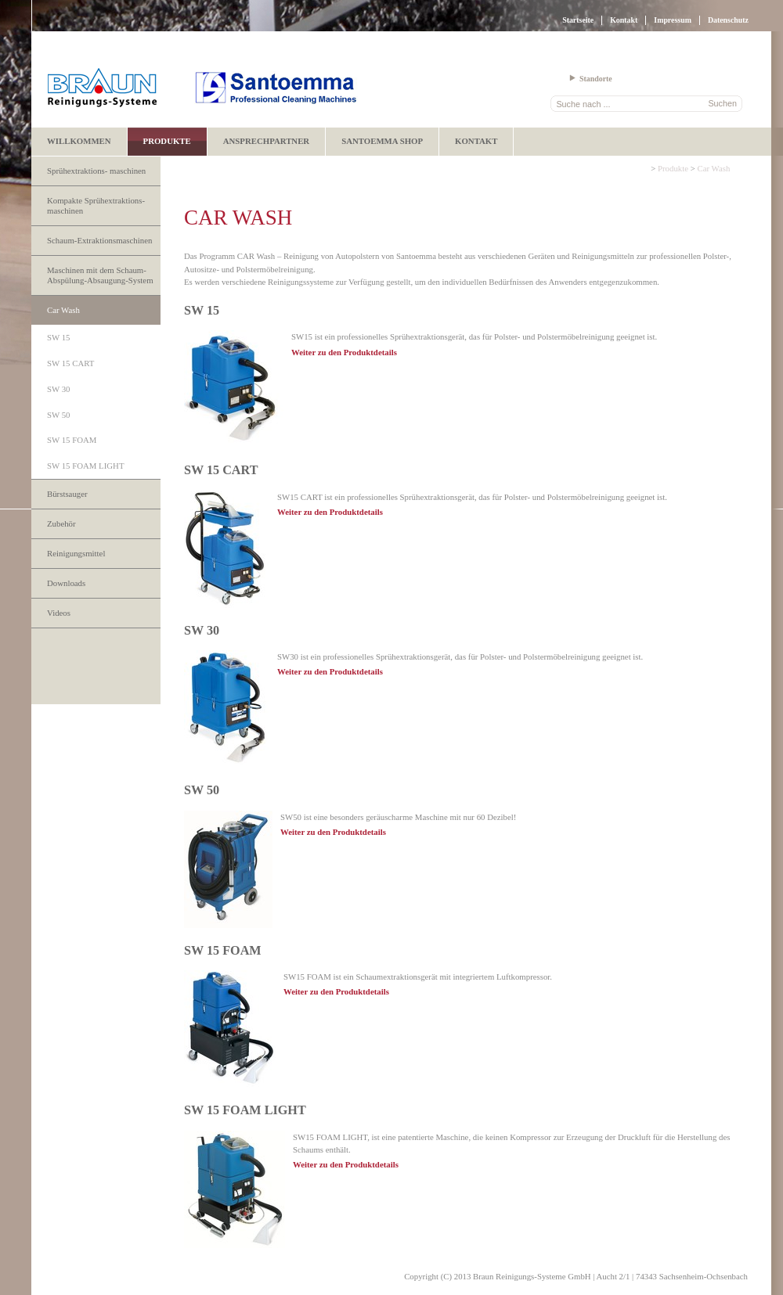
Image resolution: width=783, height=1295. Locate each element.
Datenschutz (728, 20)
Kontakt (623, 20)
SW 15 (58, 337)
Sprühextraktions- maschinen (96, 170)
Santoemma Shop (382, 141)
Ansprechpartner (266, 141)
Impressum (672, 20)
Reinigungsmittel (76, 553)
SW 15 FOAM (71, 439)
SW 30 (58, 389)
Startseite (578, 20)
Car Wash (63, 310)
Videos (58, 612)
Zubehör (61, 523)
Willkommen (79, 141)
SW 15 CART (70, 363)
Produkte (167, 141)
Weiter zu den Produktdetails (344, 352)
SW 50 (58, 414)
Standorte (595, 78)
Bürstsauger (67, 493)
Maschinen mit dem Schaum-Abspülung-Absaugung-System (100, 275)
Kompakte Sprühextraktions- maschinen (96, 205)
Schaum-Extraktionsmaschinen (99, 240)
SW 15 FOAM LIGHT (85, 465)
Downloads (66, 583)
